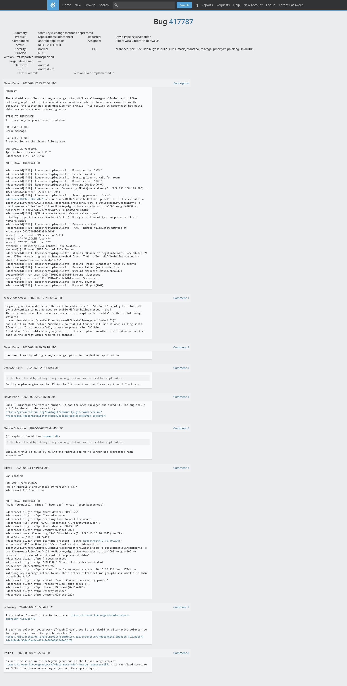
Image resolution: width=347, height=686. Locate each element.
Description (181, 83)
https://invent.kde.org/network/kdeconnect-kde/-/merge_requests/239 (57, 664)
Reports (207, 5)
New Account (252, 5)
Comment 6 (181, 468)
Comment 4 (181, 397)
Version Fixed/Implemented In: (94, 73)
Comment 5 (181, 428)
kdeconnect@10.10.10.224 (101, 540)
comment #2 (50, 436)
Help (236, 5)
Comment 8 (181, 653)
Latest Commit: (27, 73)
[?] (196, 5)
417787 (181, 21)
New (78, 5)
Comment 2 (181, 347)
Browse (90, 5)
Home (66, 5)
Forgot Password (291, 5)
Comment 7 (181, 607)
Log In (270, 5)
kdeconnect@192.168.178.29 (25, 199)
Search (104, 5)
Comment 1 (181, 298)
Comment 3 (181, 368)
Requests (223, 5)
